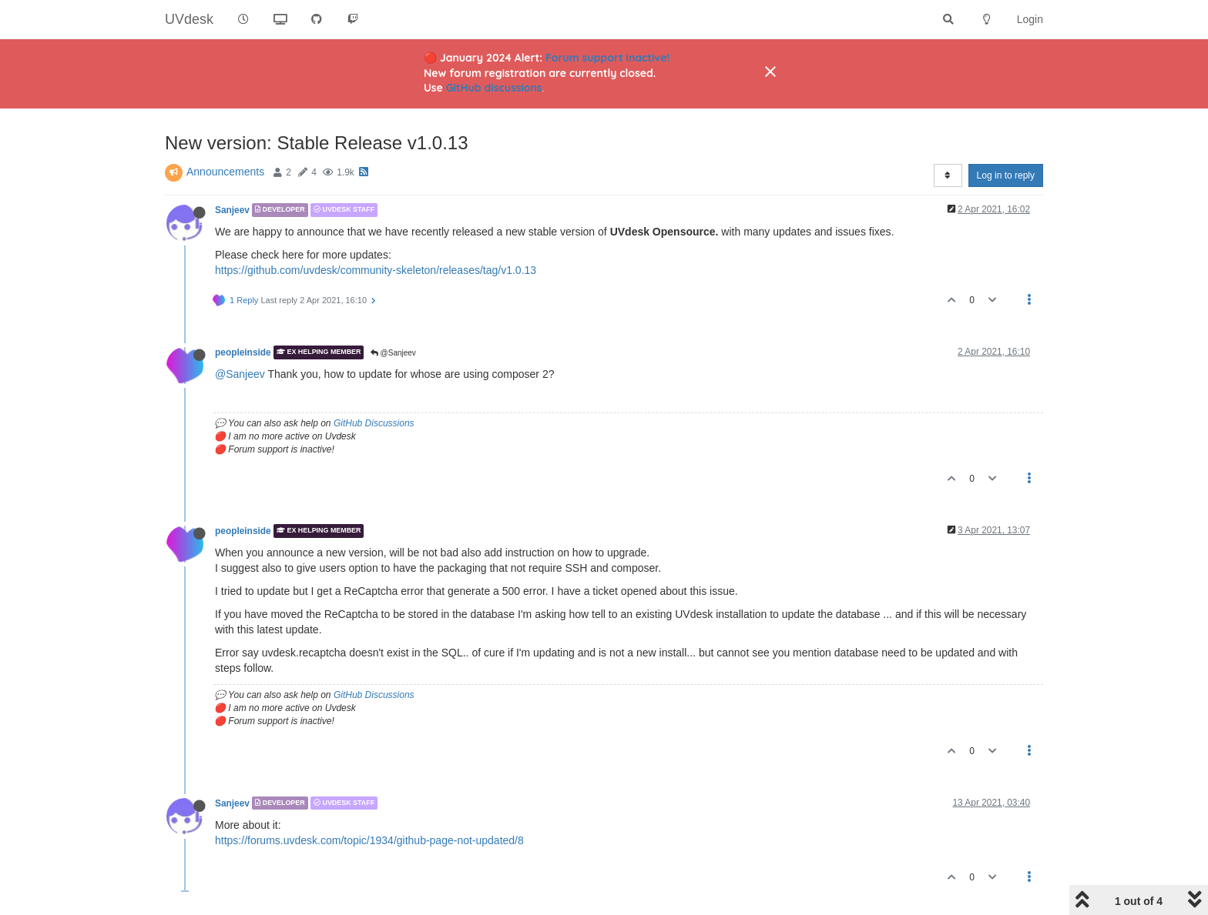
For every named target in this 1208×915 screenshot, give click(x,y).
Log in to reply (1006, 175)
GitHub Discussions (374, 423)
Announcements (225, 171)
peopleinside (243, 352)
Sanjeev (232, 210)
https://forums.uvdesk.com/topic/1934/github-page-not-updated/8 (369, 840)
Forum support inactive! (607, 58)
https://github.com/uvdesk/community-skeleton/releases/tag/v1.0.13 (375, 270)
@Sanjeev (393, 353)
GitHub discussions (494, 88)
